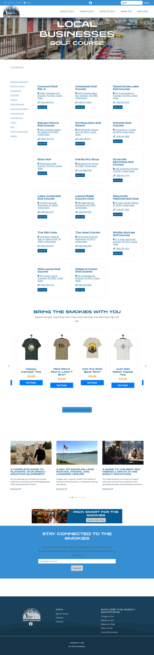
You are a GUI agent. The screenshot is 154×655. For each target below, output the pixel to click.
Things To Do (86, 11)
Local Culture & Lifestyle (19, 109)
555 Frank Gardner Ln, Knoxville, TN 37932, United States (125, 95)
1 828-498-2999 (83, 246)
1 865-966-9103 (46, 102)
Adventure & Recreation (19, 82)
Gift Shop (13, 100)
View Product (31, 382)
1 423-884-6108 (83, 170)
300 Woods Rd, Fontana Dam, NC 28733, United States (86, 132)
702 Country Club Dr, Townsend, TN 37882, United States (50, 278)
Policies (59, 617)
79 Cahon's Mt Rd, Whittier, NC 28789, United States (126, 204)
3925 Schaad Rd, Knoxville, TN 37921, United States (126, 170)
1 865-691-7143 (121, 175)
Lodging (13, 122)
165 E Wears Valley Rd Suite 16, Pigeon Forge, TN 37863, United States (49, 239)
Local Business (17, 67)
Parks (12, 127)
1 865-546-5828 (83, 285)
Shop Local (142, 11)
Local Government (17, 113)
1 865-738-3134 (46, 285)
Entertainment (15, 91)
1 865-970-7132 (46, 138)
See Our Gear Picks (95, 520)
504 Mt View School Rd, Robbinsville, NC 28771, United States (86, 239)
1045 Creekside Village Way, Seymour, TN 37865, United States (86, 95)
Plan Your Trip (9, 3)
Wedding (13, 136)
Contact (19, 3)
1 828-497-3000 (121, 209)
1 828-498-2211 (83, 138)
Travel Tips (126, 11)
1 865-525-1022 (121, 248)
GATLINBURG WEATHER (77, 587)
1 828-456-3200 (83, 212)
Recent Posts (62, 613)
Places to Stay (108, 624)
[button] (145, 366)
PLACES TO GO (66, 11)
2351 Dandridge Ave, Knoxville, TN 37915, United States (87, 278)
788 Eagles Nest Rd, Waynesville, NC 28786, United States (85, 205)
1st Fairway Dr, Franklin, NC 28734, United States (124, 130)
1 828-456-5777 (46, 212)
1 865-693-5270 (121, 102)
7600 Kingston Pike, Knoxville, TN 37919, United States (50, 166)
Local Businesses (109, 632)
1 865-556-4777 (46, 246)
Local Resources (16, 118)
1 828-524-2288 (121, 136)
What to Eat (107, 628)
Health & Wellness (17, 104)
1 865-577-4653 (83, 102)
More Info (42, 107)
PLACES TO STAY (107, 11)
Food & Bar (14, 95)
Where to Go (107, 620)
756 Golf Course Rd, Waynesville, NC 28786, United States (48, 205)
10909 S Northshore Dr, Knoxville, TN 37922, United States (50, 95)
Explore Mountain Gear (77, 409)
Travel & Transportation (19, 131)
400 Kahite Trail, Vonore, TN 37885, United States (87, 164)
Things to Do (107, 616)
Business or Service (17, 86)
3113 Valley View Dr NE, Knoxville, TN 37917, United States (125, 242)
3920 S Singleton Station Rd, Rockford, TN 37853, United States (49, 132)
